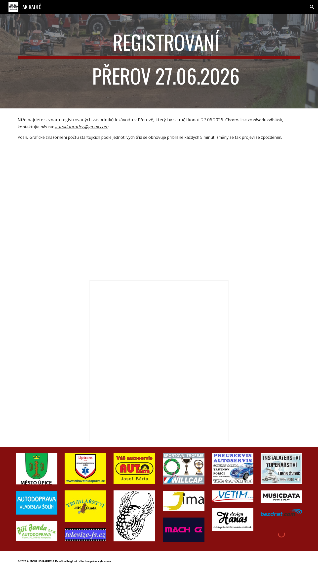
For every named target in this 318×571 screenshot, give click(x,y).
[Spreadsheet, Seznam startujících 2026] (159, 361)
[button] (312, 7)
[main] (159, 61)
